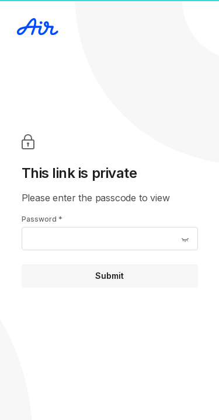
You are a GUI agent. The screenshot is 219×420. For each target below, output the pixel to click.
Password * (42, 219)
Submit (109, 276)
